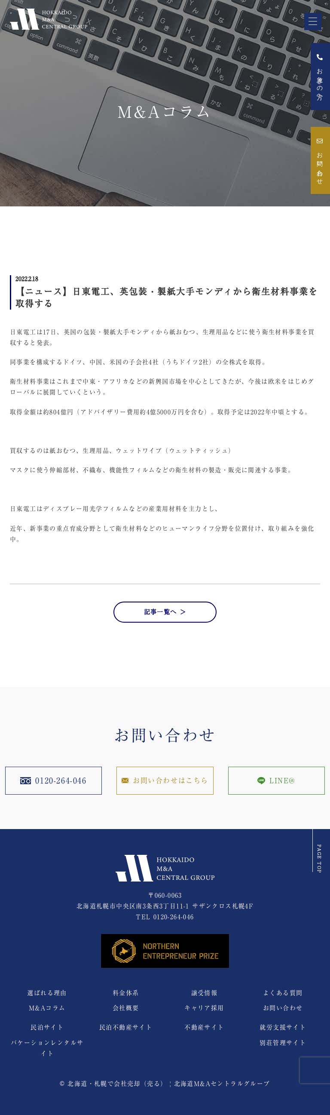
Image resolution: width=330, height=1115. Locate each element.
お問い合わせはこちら (165, 780)
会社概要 (126, 1008)
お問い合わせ (319, 160)
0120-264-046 (173, 917)
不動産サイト (204, 1027)
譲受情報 (204, 993)
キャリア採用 (204, 1008)
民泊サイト (47, 1027)
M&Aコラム (47, 1008)
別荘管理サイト (283, 1043)
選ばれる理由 (47, 993)
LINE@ (276, 780)
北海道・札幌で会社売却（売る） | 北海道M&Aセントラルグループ (168, 1084)
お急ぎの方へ (319, 76)
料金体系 (126, 993)
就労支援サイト (283, 1027)
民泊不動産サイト (125, 1027)
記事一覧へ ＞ (165, 612)
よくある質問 (282, 993)
